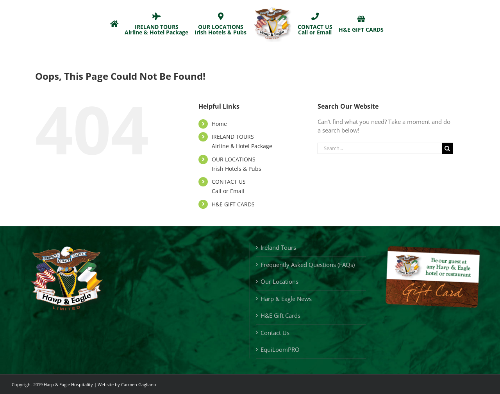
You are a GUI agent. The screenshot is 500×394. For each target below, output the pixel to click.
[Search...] (380, 148)
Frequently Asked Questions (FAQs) (308, 265)
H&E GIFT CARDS (233, 204)
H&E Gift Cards (280, 315)
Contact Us (275, 333)
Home (219, 123)
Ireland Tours (278, 247)
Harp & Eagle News (286, 299)
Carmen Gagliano (138, 384)
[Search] (447, 148)
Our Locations (279, 281)
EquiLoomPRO (280, 349)
